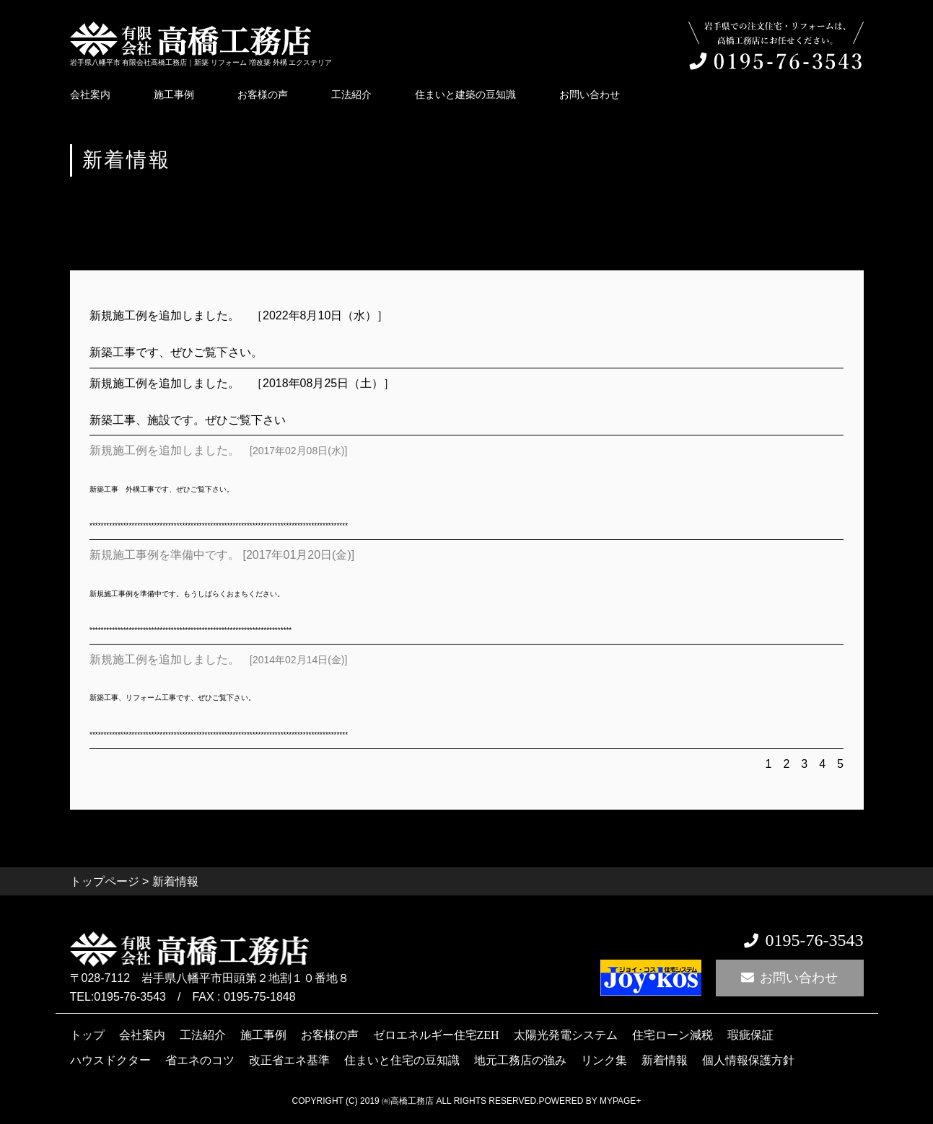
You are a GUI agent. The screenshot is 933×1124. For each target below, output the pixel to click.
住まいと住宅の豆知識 (402, 1059)
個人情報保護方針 (748, 1059)
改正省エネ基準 (289, 1059)
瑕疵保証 (750, 1035)
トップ (87, 1035)
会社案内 (90, 94)
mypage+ (620, 1101)
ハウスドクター (110, 1059)
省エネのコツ (200, 1059)
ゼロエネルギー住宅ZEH (436, 1035)
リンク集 (604, 1059)
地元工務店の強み (520, 1059)
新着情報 (664, 1059)
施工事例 (174, 94)
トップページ (104, 881)
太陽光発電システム (566, 1035)
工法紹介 (351, 94)
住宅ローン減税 (672, 1035)
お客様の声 (262, 94)
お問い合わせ (589, 94)
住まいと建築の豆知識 (465, 94)
